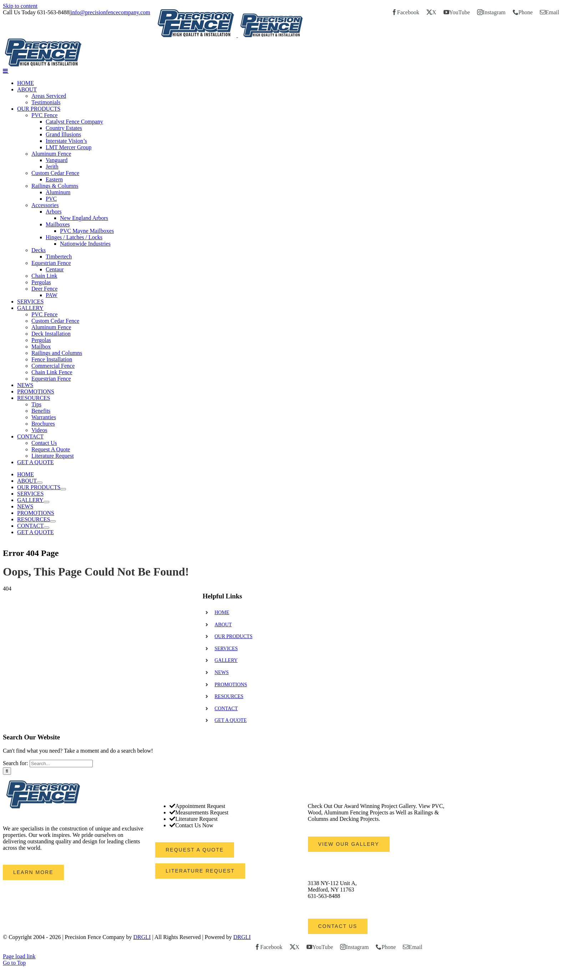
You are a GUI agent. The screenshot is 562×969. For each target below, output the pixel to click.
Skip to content (20, 6)
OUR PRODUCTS (233, 636)
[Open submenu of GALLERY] (46, 502)
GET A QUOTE (230, 720)
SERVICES (226, 648)
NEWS (221, 672)
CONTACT (226, 708)
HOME (221, 612)
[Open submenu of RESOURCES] (53, 521)
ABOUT (223, 624)
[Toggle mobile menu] (6, 71)
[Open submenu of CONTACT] (46, 528)
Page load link (19, 956)
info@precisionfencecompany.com (110, 12)
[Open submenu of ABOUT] (39, 483)
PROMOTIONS (230, 684)
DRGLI (142, 937)
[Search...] (61, 763)
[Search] (7, 771)
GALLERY (226, 660)
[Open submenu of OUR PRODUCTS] (63, 489)
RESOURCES (228, 696)
